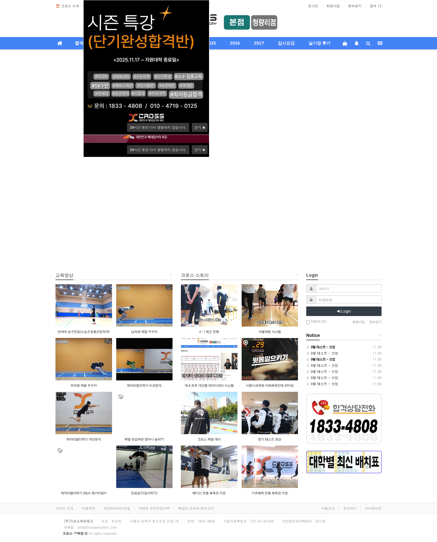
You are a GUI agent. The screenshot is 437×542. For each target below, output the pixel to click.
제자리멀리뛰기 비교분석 (144, 385)
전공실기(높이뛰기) (144, 492)
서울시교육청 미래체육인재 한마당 (269, 385)
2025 (211, 43)
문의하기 (349, 508)
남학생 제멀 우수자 (144, 331)
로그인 (313, 5)
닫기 (200, 149)
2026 (235, 43)
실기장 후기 (320, 43)
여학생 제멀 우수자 (84, 385)
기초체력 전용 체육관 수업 (269, 492)
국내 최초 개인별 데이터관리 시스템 (209, 385)
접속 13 (376, 5)
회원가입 (333, 5)
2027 (259, 43)
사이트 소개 (64, 508)
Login (344, 311)
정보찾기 (354, 5)
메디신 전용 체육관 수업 (208, 492)
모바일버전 (373, 508)
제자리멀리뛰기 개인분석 (83, 439)
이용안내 (328, 508)
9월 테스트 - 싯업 (322, 353)
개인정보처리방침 (116, 508)
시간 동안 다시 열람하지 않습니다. (158, 149)
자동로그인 (316, 321)
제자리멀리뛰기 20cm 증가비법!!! (83, 492)
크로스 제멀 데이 (208, 439)
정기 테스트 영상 (269, 439)
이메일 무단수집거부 (154, 508)
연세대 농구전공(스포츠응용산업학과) (84, 331)
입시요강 (286, 43)
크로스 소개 (67, 6)
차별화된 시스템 (269, 331)
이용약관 (88, 508)
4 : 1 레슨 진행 (209, 331)
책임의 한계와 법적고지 (196, 508)
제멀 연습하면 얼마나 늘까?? (144, 439)
